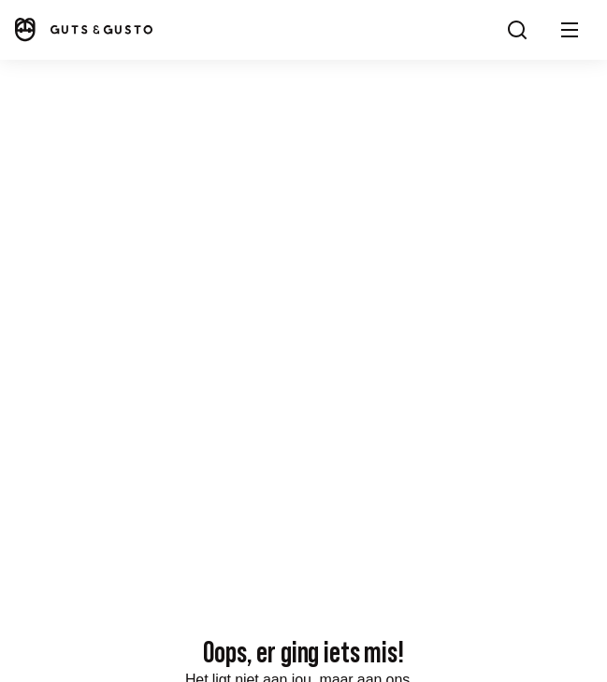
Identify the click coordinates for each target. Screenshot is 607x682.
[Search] (517, 29)
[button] (569, 29)
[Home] (82, 29)
